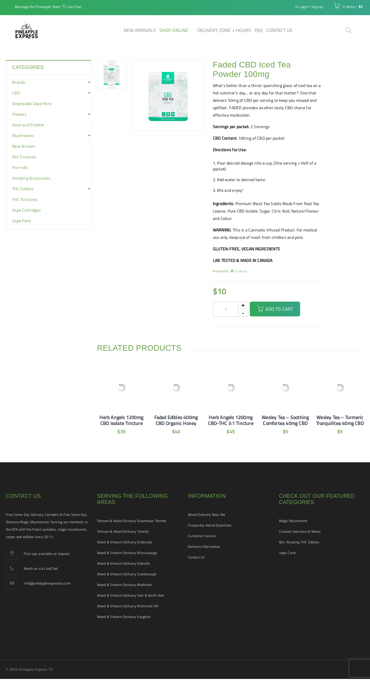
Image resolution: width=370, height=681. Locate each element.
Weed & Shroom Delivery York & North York (130, 595)
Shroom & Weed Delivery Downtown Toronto (131, 521)
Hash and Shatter (28, 125)
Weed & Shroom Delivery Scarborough (127, 574)
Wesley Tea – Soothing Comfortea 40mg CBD (285, 420)
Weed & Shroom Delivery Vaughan (124, 616)
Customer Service (201, 536)
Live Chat (74, 6)
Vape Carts (287, 553)
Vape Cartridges (26, 210)
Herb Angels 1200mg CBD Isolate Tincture (121, 420)
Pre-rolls (20, 167)
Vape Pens (21, 221)
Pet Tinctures (24, 157)
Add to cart (279, 309)
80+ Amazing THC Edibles (299, 542)
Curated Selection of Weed (299, 531)
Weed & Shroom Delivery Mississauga (127, 553)
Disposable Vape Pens (32, 104)
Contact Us (196, 557)
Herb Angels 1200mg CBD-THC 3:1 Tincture (230, 420)
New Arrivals (23, 146)
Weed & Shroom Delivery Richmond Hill (128, 606)
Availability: (221, 270)
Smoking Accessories (31, 178)
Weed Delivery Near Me (206, 514)
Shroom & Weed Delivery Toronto (123, 531)
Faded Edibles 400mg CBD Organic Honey (176, 420)
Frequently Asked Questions (210, 525)
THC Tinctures (24, 199)
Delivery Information (204, 546)
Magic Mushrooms (293, 521)
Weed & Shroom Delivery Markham (124, 584)
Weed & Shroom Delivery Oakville (123, 563)
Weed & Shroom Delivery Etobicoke (124, 542)
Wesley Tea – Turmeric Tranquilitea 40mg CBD (340, 420)
